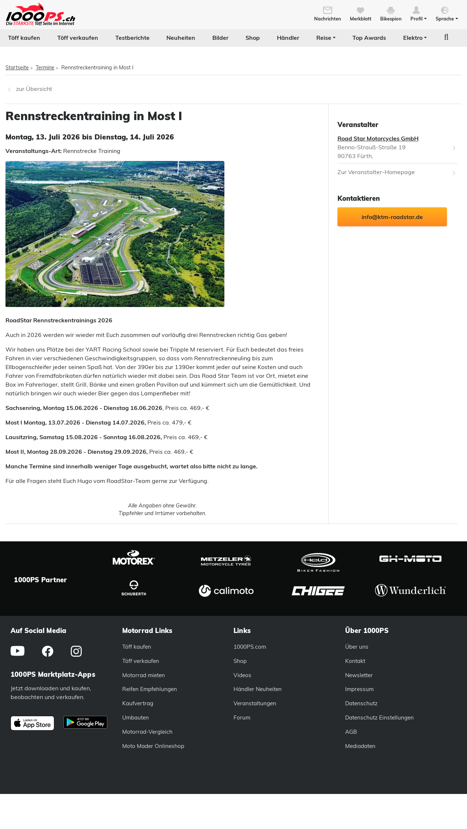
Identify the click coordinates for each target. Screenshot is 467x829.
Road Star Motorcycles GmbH (377, 138)
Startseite (17, 67)
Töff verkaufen (77, 37)
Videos (242, 675)
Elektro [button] (412, 37)
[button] (419, 13)
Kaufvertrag (137, 703)
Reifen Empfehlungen (149, 689)
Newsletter (359, 675)
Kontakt (355, 660)
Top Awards (369, 37)
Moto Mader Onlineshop (153, 745)
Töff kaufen (24, 37)
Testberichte (132, 37)
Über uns (356, 646)
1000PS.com (250, 646)
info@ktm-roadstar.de (392, 216)
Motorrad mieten (143, 675)
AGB (351, 731)
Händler (288, 37)
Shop (253, 37)
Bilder (220, 37)
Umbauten (135, 717)
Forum (242, 717)
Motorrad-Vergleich (147, 731)
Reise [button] (323, 37)
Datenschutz (361, 703)
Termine (45, 67)
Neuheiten (180, 37)
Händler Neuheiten (258, 689)
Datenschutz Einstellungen (379, 717)
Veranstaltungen (255, 703)
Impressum (359, 689)
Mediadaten (360, 745)
